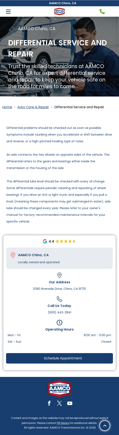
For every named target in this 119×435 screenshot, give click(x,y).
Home (7, 107)
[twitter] (59, 404)
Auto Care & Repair (33, 107)
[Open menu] (8, 11)
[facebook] (49, 404)
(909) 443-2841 (59, 312)
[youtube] (69, 404)
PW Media (63, 423)
